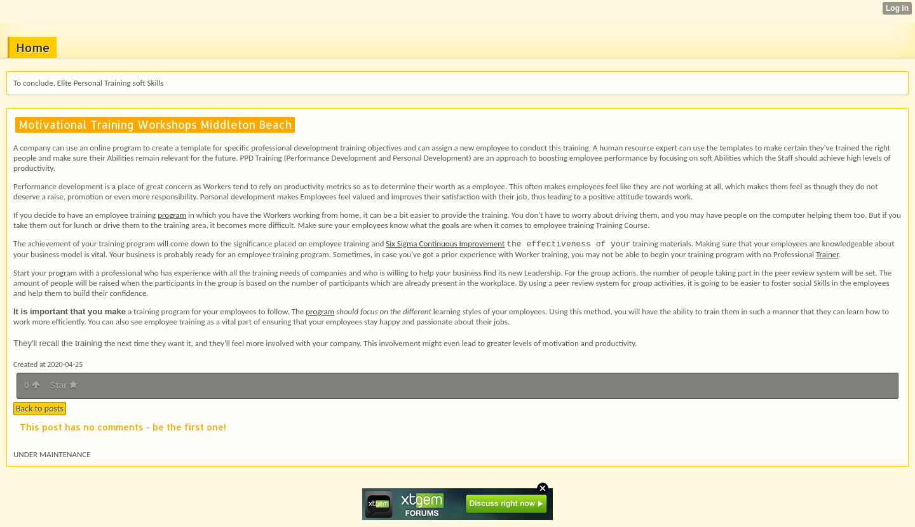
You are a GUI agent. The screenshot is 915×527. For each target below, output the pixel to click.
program (172, 215)
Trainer (827, 254)
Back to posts (40, 408)
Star (64, 385)
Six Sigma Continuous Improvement (445, 243)
